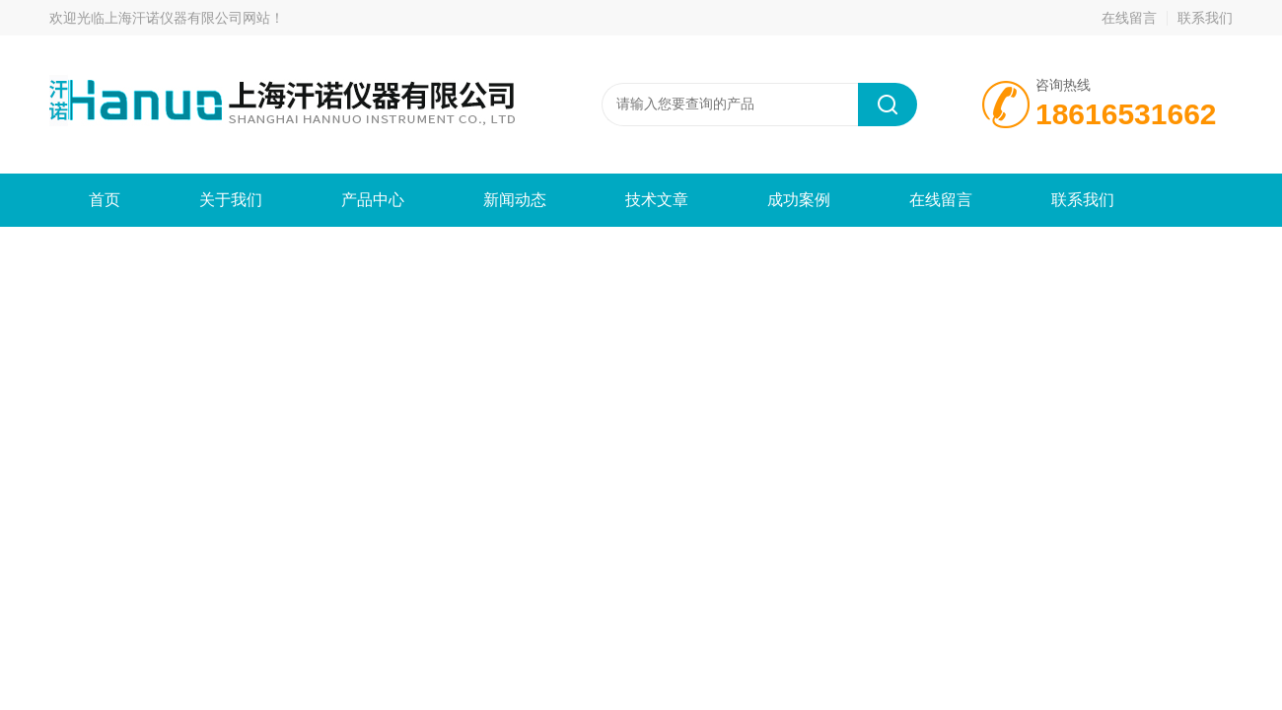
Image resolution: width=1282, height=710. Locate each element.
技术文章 (656, 199)
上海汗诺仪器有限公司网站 (187, 18)
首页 (104, 199)
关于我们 (230, 199)
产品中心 (372, 199)
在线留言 (1129, 18)
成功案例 (798, 199)
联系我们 (1205, 18)
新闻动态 (514, 199)
